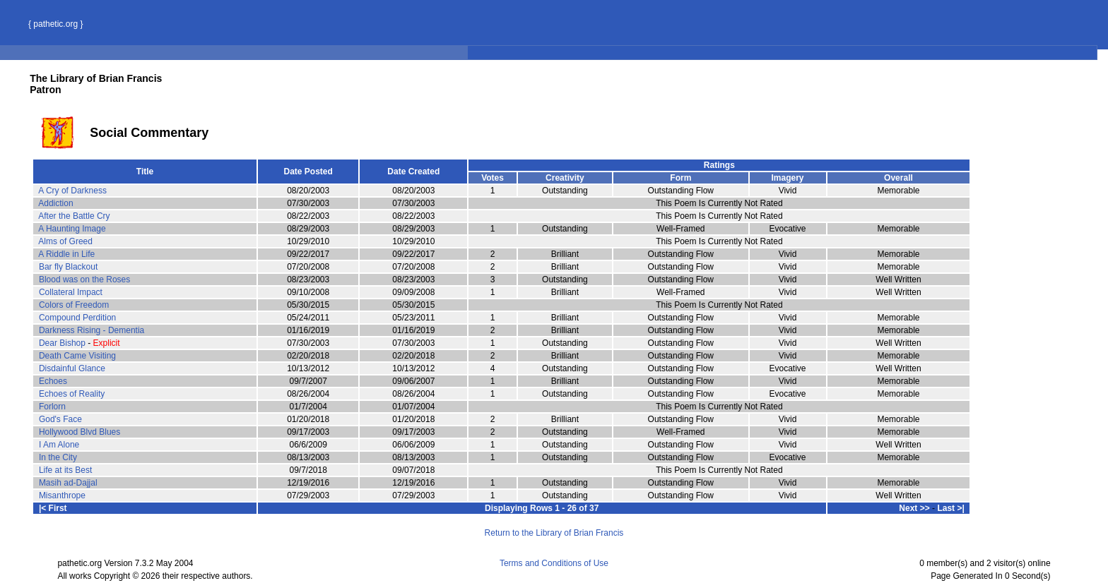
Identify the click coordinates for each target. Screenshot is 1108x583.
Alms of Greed (65, 241)
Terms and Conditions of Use (554, 563)
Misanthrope (62, 495)
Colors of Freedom (74, 305)
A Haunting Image (71, 229)
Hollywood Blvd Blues (79, 432)
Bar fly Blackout (68, 267)
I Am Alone (59, 445)
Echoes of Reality (72, 394)
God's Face (60, 419)
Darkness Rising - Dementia (91, 330)
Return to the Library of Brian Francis (554, 533)
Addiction (55, 203)
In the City (58, 457)
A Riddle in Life (66, 254)
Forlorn (52, 406)
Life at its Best (65, 470)
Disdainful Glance (72, 368)
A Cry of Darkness (72, 191)
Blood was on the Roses (84, 279)
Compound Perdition (77, 318)
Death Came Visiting (77, 356)
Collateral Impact (70, 292)
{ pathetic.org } (55, 24)
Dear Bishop (62, 343)
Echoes (53, 381)
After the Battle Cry (74, 216)
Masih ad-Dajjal (68, 483)
